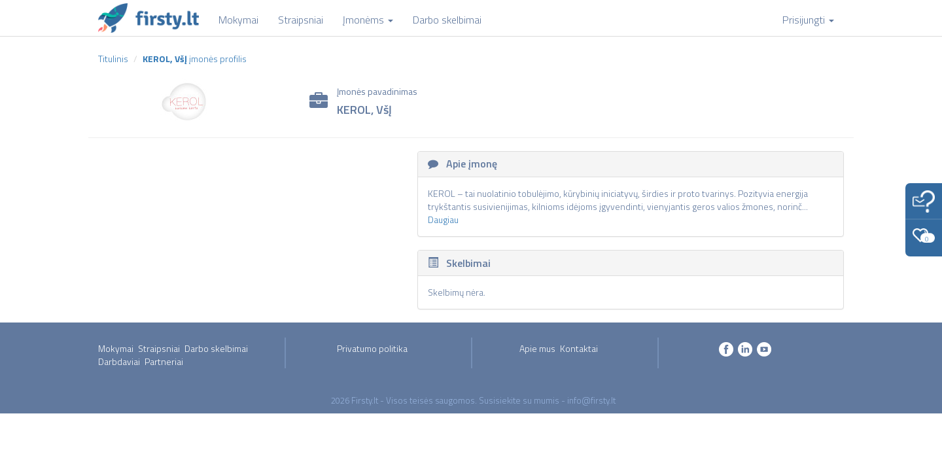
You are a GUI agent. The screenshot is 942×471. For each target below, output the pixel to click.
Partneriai (164, 361)
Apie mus (537, 348)
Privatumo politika (372, 348)
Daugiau (443, 219)
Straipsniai (159, 348)
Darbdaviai (119, 361)
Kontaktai (579, 348)
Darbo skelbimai (216, 348)
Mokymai (115, 348)
